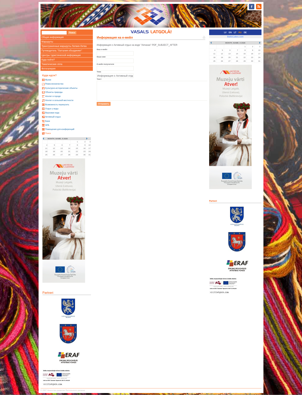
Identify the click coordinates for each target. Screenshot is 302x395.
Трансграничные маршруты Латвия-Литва (64, 46)
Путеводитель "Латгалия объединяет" (61, 50)
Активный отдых (53, 117)
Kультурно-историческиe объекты (61, 88)
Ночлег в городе (53, 96)
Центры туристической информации (61, 55)
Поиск (48, 133)
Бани (47, 121)
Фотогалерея (48, 68)
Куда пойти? (48, 59)
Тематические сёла (51, 64)
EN (230, 32)
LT (235, 32)
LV (225, 32)
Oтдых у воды (51, 108)
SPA (47, 125)
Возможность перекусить (57, 104)
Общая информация (52, 37)
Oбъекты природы (54, 92)
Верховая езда (52, 112)
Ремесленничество (54, 84)
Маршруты (47, 41)
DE (245, 32)
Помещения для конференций (59, 129)
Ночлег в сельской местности (59, 100)
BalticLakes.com (235, 36)
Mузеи (48, 80)
